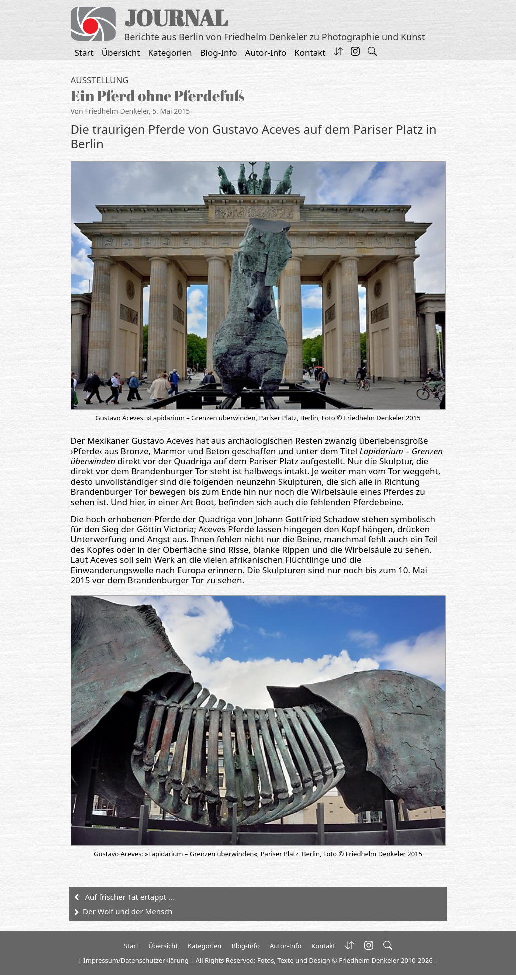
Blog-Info (218, 52)
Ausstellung (100, 80)
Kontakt (309, 52)
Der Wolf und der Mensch (128, 911)
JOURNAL (176, 17)
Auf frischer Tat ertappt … (129, 897)
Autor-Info (266, 52)
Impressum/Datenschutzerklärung (135, 960)
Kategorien (170, 52)
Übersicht (121, 52)
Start (84, 52)
